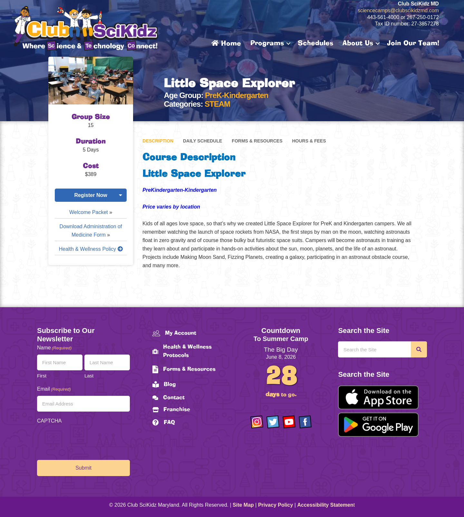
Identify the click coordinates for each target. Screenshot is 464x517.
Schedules (315, 43)
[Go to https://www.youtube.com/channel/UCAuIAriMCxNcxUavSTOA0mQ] (289, 421)
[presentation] (86, 440)
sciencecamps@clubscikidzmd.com (398, 10)
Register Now (90, 195)
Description (157, 140)
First (41, 375)
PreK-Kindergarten (236, 95)
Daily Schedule (202, 140)
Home (226, 43)
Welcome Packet (88, 212)
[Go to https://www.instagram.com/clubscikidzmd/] (256, 421)
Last (88, 375)
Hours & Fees (309, 140)
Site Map (243, 505)
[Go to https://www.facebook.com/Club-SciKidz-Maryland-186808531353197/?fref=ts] (305, 421)
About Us (358, 43)
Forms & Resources (257, 140)
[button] (288, 43)
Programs (267, 43)
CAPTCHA (49, 421)
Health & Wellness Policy (91, 249)
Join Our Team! (413, 43)
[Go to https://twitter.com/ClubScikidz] (272, 421)
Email (54, 389)
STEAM (217, 104)
